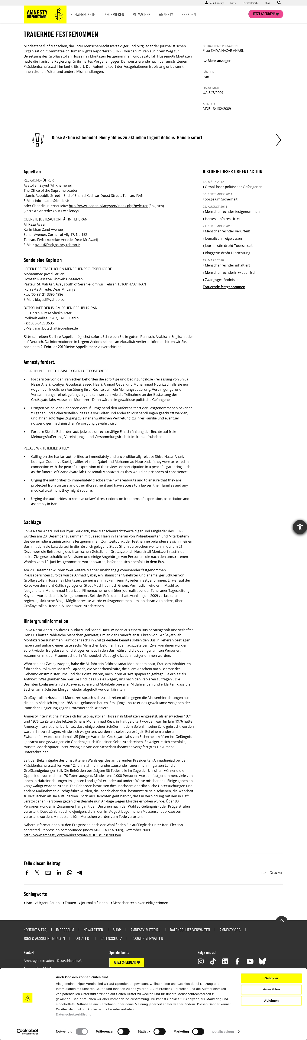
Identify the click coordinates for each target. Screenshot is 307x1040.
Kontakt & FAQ (35, 929)
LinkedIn (59, 872)
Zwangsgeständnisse (221, 279)
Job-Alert (82, 938)
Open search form (279, 3)
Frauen (70, 902)
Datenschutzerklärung (74, 1014)
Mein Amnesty (217, 3)
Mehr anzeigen (219, 60)
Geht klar (271, 978)
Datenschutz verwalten (190, 929)
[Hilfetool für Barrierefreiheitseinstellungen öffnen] (300, 527)
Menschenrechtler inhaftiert (227, 265)
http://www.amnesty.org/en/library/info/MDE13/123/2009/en (72, 835)
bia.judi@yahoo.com (51, 299)
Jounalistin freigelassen (223, 238)
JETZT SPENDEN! (125, 962)
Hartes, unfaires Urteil (222, 218)
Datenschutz (111, 938)
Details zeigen (223, 1031)
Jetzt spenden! (264, 14)
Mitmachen (142, 14)
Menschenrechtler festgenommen (232, 211)
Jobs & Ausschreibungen (44, 938)
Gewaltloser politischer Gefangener (233, 186)
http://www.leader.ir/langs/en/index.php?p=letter (108, 205)
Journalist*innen (94, 902)
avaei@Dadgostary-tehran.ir (57, 244)
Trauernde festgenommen (224, 287)
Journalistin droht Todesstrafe (229, 245)
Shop (267, 3)
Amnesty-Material (145, 929)
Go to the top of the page (281, 920)
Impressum (65, 929)
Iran (29, 902)
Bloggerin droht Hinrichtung (227, 253)
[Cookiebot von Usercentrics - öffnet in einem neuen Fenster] (27, 1031)
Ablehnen (271, 1000)
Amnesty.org (230, 929)
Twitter (37, 872)
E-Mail (48, 872)
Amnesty (166, 14)
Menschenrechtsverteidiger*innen (140, 902)
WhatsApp (69, 872)
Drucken (272, 872)
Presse (233, 3)
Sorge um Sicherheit (221, 199)
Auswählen (271, 989)
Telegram (79, 872)
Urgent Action (48, 902)
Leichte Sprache (251, 3)
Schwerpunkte (83, 14)
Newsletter (93, 929)
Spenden (189, 14)
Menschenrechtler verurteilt (227, 231)
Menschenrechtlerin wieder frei (230, 272)
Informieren (114, 14)
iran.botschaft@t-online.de (56, 328)
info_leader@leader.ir (52, 200)
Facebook (27, 872)
